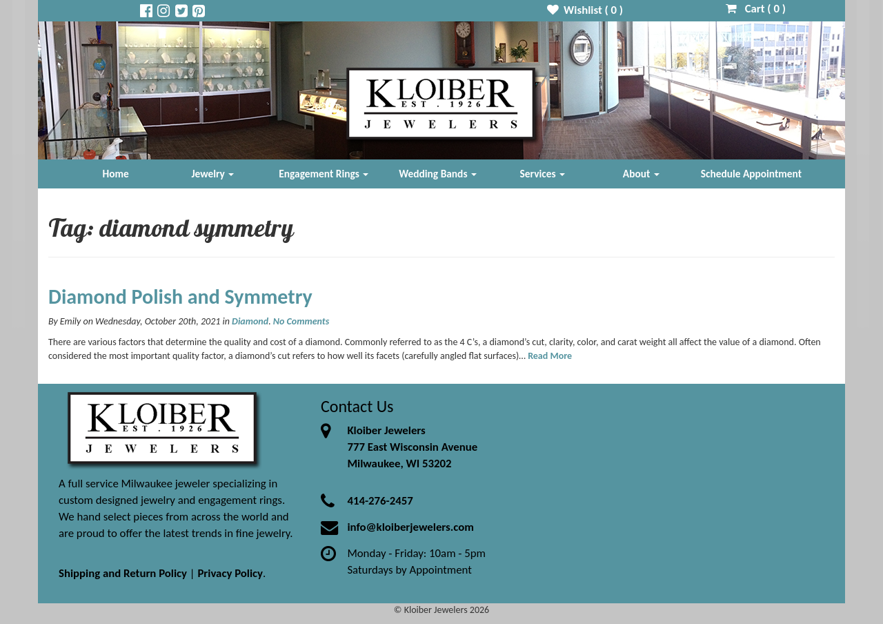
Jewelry (212, 173)
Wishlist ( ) (585, 10)
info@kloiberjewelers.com (410, 527)
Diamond (250, 321)
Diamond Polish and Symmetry (180, 296)
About (641, 173)
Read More (550, 356)
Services (543, 173)
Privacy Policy (230, 573)
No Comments (301, 321)
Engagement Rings (323, 173)
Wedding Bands (438, 173)
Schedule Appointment (751, 173)
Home (116, 173)
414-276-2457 (380, 501)
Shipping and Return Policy (123, 573)
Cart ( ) (756, 8)
